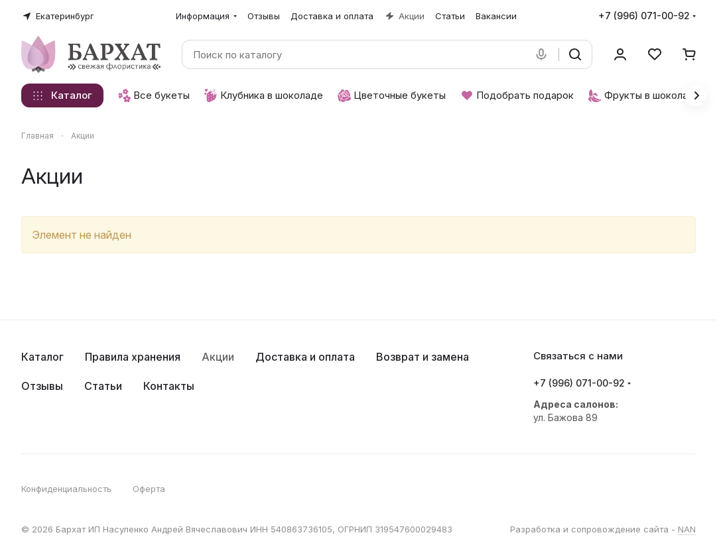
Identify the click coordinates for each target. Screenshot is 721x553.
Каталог (42, 356)
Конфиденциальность (66, 488)
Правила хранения (132, 356)
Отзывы (42, 386)
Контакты (168, 386)
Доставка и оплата (305, 356)
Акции (218, 356)
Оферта (149, 488)
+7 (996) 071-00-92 (644, 15)
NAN (687, 529)
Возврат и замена (422, 356)
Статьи (103, 386)
